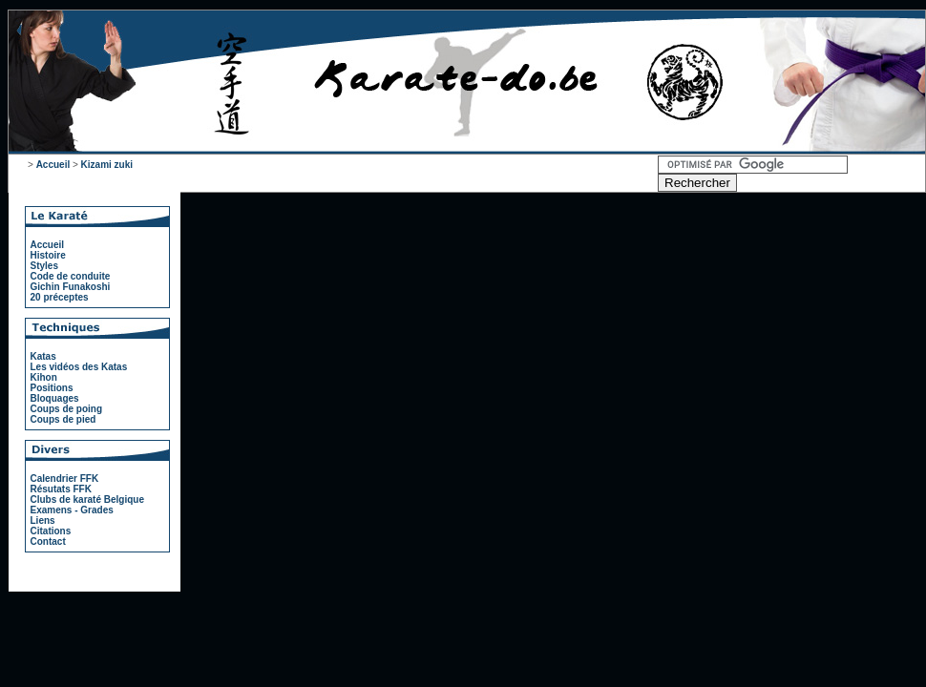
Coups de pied (63, 419)
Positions (52, 388)
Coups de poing (67, 409)
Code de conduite (71, 276)
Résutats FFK (61, 489)
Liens (43, 520)
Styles (44, 265)
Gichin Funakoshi (71, 286)
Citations (51, 531)
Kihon (44, 377)
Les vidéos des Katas (79, 367)
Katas (43, 356)
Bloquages (55, 398)
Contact (48, 541)
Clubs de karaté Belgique (87, 499)
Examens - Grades (72, 510)
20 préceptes (60, 297)
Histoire (48, 255)
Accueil (53, 164)
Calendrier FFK (65, 478)
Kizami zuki (107, 164)
